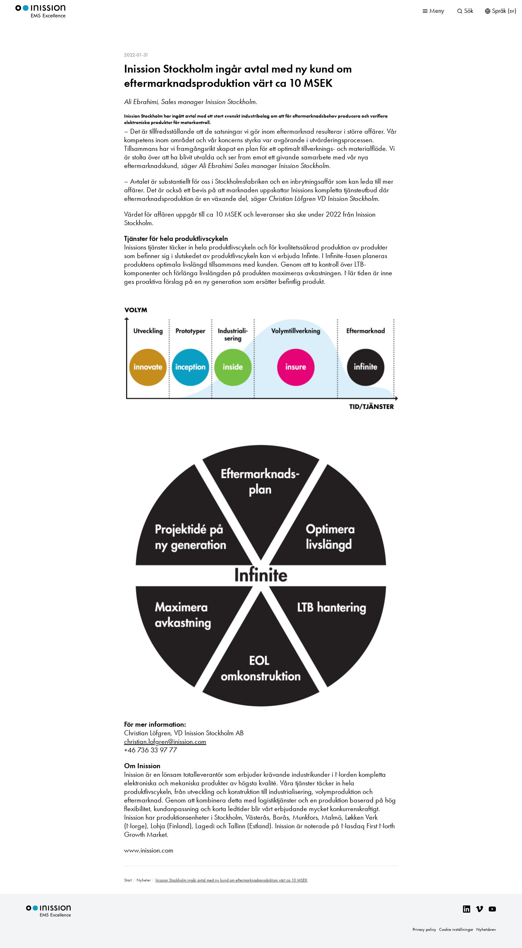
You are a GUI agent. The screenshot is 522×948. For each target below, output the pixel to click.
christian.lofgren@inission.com (165, 741)
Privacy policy (424, 929)
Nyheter (144, 880)
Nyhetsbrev (486, 929)
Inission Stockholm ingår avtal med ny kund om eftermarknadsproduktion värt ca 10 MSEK (238, 75)
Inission (40, 11)
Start (128, 880)
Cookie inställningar (456, 929)
